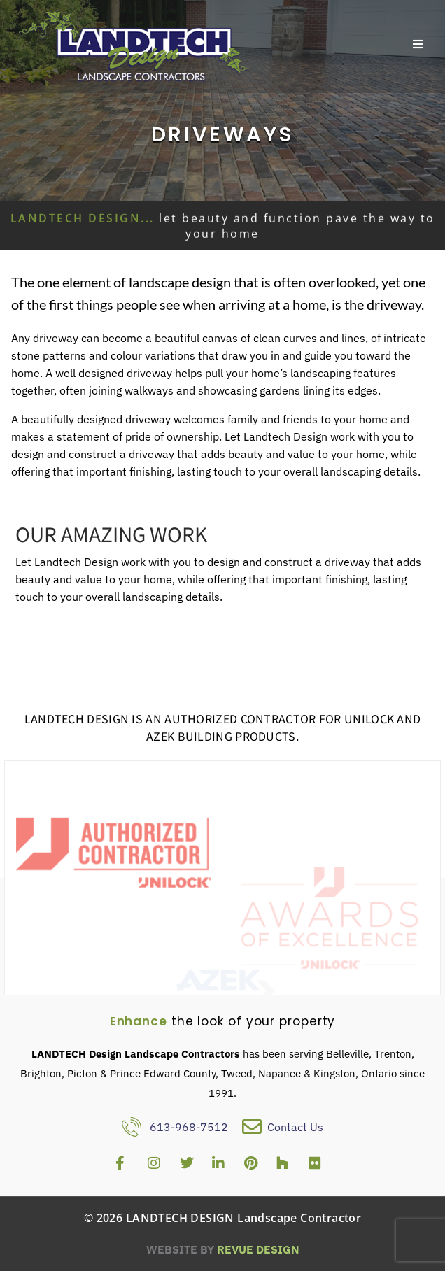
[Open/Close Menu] (418, 44)
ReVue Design (222, 1249)
